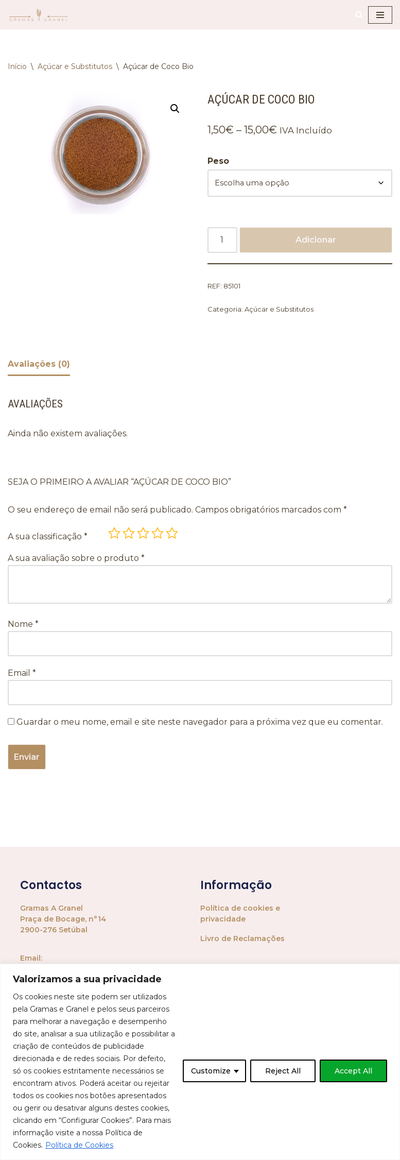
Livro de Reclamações (242, 939)
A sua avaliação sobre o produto (76, 559)
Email (22, 674)
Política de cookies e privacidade (240, 915)
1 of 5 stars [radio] (114, 533)
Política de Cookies (79, 1145)
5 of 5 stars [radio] (172, 533)
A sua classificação (48, 537)
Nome (23, 625)
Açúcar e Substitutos (75, 66)
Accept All (353, 1071)
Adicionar (315, 240)
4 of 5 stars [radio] (157, 533)
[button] (175, 108)
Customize (211, 1071)
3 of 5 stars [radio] (143, 533)
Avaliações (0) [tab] (39, 364)
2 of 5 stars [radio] (129, 533)
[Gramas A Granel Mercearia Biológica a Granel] (38, 14)
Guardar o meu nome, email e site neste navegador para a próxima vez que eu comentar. (199, 723)
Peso (218, 161)
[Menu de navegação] (380, 15)
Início (17, 66)
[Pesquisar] (359, 15)
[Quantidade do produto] (222, 240)
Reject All (283, 1071)
